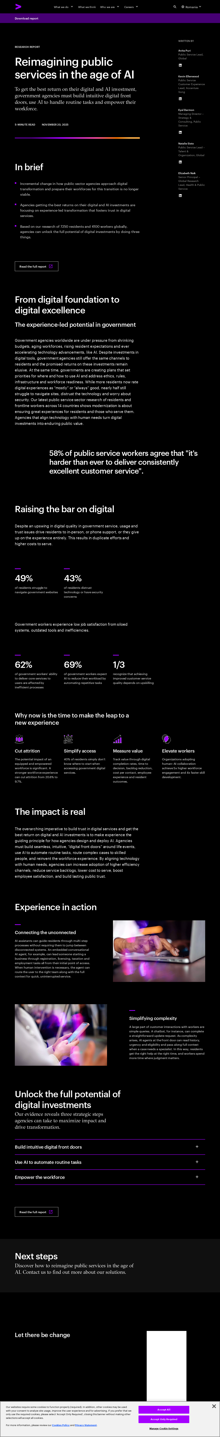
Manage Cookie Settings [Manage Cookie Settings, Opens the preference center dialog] (164, 1428)
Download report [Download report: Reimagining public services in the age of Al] (26, 18)
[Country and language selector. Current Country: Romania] (191, 6)
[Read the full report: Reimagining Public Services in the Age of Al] (36, 266)
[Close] (214, 1406)
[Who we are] (110, 6)
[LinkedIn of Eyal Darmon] (180, 132)
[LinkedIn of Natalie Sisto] (180, 162)
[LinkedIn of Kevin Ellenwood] (180, 98)
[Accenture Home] (18, 6)
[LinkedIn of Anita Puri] (180, 65)
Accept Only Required (164, 1419)
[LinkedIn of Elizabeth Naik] (180, 195)
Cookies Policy (61, 1425)
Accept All (163, 1409)
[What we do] (63, 6)
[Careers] (131, 6)
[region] (110, 1419)
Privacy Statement (86, 1425)
